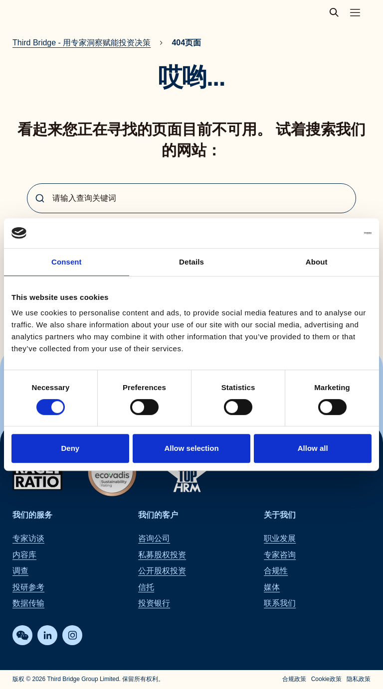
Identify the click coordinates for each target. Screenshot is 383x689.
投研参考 (28, 587)
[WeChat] (22, 636)
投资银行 (154, 603)
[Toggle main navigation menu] (355, 12)
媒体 (272, 587)
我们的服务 (32, 515)
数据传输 (28, 603)
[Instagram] (72, 636)
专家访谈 (28, 539)
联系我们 (280, 603)
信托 (146, 587)
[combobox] (191, 198)
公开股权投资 (162, 571)
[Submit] (39, 198)
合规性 (276, 571)
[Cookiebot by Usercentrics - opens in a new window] (328, 233)
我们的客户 (158, 515)
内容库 (24, 555)
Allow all (313, 448)
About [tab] (317, 262)
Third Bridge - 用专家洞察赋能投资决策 (81, 42)
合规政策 (294, 679)
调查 (20, 571)
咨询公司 (154, 539)
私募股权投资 (162, 555)
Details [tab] (191, 262)
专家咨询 (280, 555)
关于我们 (280, 515)
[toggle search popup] (337, 12)
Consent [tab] (66, 262)
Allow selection (191, 448)
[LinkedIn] (47, 636)
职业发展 (280, 539)
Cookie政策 (326, 679)
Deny (70, 448)
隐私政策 (359, 679)
